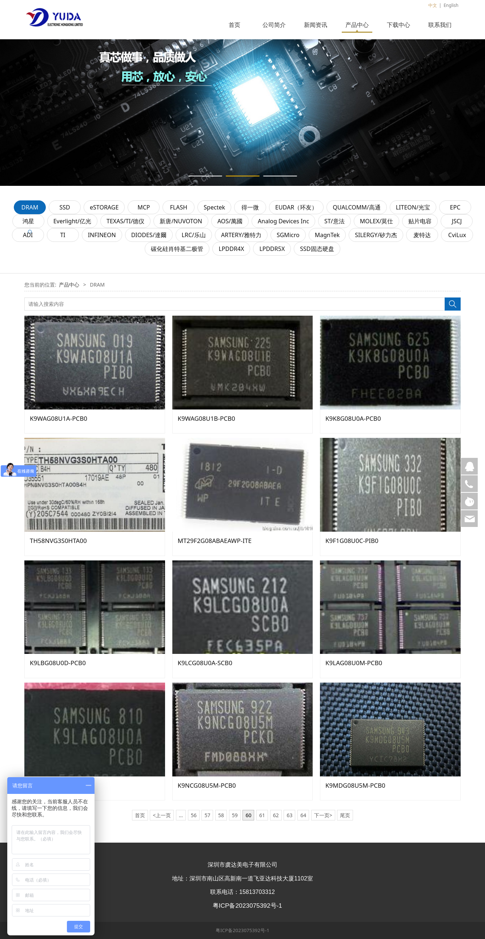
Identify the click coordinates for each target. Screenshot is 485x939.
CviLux (457, 235)
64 (303, 815)
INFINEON (102, 235)
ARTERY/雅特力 (241, 235)
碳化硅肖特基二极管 (177, 249)
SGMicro (288, 235)
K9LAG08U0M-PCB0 (353, 663)
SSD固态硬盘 (317, 249)
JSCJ (457, 221)
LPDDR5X (272, 249)
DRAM (29, 207)
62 (276, 815)
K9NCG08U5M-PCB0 (207, 785)
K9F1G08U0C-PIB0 (351, 540)
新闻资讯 (315, 25)
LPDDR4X (231, 249)
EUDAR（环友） (296, 207)
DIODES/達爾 (149, 235)
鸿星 (28, 221)
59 (235, 815)
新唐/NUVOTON (181, 221)
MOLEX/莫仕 (376, 221)
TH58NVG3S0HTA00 (58, 540)
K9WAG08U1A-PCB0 (58, 418)
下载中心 (398, 25)
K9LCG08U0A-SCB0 (205, 663)
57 (207, 815)
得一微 (250, 207)
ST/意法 (334, 221)
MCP (143, 207)
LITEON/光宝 (413, 207)
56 (194, 815)
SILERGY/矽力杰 (376, 235)
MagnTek (327, 235)
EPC (455, 207)
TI (62, 235)
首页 (234, 25)
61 (262, 815)
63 (289, 815)
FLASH (179, 207)
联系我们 (440, 25)
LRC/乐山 (194, 235)
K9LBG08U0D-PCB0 (58, 663)
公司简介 (274, 25)
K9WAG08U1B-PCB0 (206, 418)
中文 (432, 5)
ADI (28, 235)
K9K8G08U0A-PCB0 (353, 418)
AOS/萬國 (229, 221)
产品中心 (357, 25)
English (451, 5)
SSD (64, 207)
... (181, 815)
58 (221, 815)
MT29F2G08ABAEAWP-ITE (215, 540)
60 (248, 815)
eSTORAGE (104, 207)
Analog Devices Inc (283, 221)
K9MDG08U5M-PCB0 (355, 785)
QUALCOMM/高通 (357, 207)
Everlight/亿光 (72, 221)
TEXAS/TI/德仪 (125, 221)
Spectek (214, 207)
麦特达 (422, 235)
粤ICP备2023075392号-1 (242, 930)
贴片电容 (420, 221)
